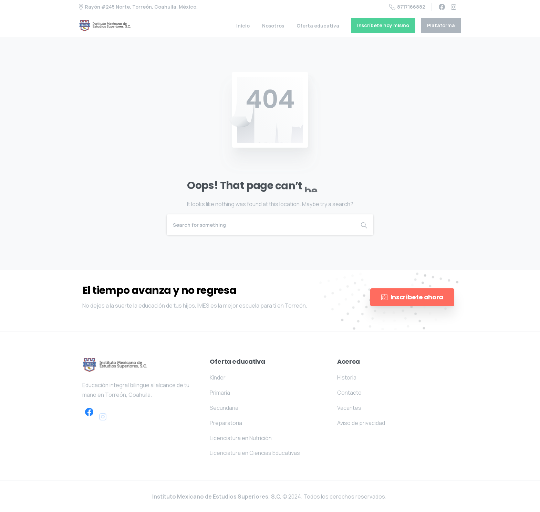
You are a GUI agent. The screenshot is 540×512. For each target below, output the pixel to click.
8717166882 (407, 6)
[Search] (261, 224)
